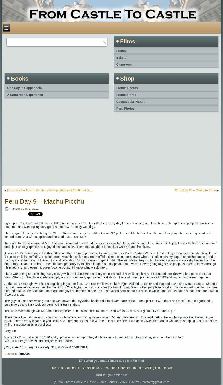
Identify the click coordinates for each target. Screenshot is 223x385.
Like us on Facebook (64, 368)
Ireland (121, 57)
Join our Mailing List (146, 368)
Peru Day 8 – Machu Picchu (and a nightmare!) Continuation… (50, 190)
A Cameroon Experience (25, 95)
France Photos (127, 88)
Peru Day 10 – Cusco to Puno (195, 190)
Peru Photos (125, 108)
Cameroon (124, 64)
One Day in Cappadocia (24, 88)
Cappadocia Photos (130, 101)
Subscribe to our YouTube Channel (106, 368)
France (121, 51)
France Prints (126, 95)
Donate (168, 368)
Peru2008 (24, 353)
